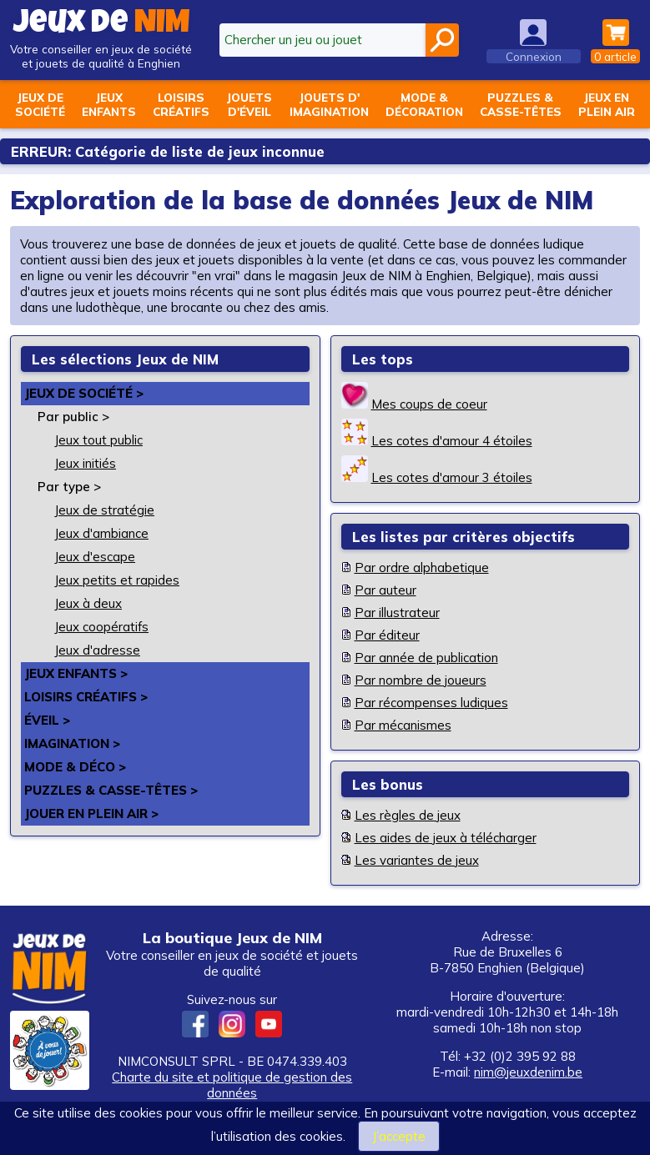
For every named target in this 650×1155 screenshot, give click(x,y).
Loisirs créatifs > (86, 697)
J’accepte (399, 1136)
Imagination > (72, 743)
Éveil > (47, 720)
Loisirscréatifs (181, 104)
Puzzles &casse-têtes (521, 104)
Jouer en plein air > (91, 813)
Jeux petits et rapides (116, 580)
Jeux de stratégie (104, 510)
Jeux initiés (85, 463)
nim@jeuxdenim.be (528, 1072)
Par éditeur (387, 635)
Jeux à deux (88, 603)
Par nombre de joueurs (420, 680)
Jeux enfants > (76, 673)
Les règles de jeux (408, 815)
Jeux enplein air (606, 104)
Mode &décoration (424, 104)
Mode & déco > (75, 767)
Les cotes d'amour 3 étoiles (451, 477)
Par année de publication (426, 657)
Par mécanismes (403, 725)
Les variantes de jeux (417, 860)
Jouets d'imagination (329, 104)
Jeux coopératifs (101, 627)
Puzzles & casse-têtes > (111, 790)
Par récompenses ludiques (431, 703)
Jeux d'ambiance (101, 533)
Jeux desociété (40, 104)
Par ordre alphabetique (422, 567)
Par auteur (385, 590)
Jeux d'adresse (97, 650)
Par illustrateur (397, 612)
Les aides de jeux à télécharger (446, 838)
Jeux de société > (84, 393)
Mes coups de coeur (429, 404)
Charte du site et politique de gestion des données (232, 1085)
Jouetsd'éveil (249, 104)
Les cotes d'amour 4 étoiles (451, 441)
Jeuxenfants (109, 104)
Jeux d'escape (94, 557)
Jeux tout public (98, 440)
